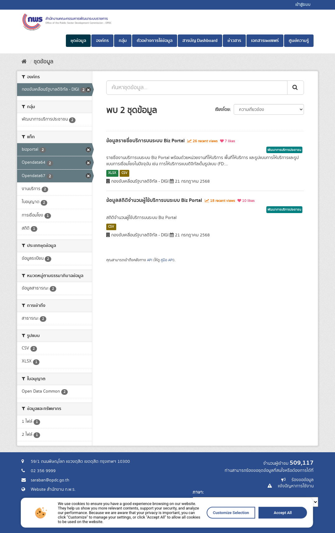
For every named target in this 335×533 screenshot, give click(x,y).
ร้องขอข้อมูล (302, 480)
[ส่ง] (295, 87)
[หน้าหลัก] (24, 62)
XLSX (112, 173)
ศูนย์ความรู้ (299, 40)
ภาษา (198, 492)
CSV (124, 173)
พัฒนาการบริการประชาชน (284, 150)
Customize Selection (206, 523)
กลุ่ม (123, 40)
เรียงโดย (222, 110)
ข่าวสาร (234, 40)
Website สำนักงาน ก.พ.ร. (53, 489)
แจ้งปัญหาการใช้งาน (296, 486)
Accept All (241, 523)
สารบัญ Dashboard (200, 40)
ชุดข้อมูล (78, 40)
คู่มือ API (167, 260)
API (149, 260)
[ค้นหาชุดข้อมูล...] (196, 87)
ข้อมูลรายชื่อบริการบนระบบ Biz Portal (145, 141)
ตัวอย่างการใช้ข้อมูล (154, 40)
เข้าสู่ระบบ (302, 5)
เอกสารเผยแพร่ (265, 40)
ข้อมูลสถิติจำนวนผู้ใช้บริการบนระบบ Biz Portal (154, 200)
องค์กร (102, 40)
